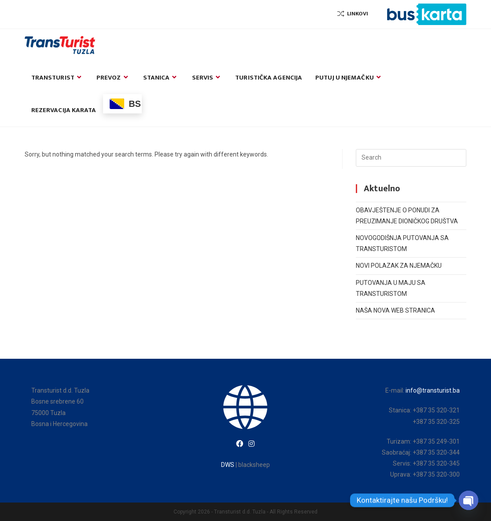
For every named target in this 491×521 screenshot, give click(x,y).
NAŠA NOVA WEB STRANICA (395, 310)
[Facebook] (239, 444)
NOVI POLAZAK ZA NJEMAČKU (399, 265)
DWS (227, 464)
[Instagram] (251, 444)
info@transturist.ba (433, 390)
